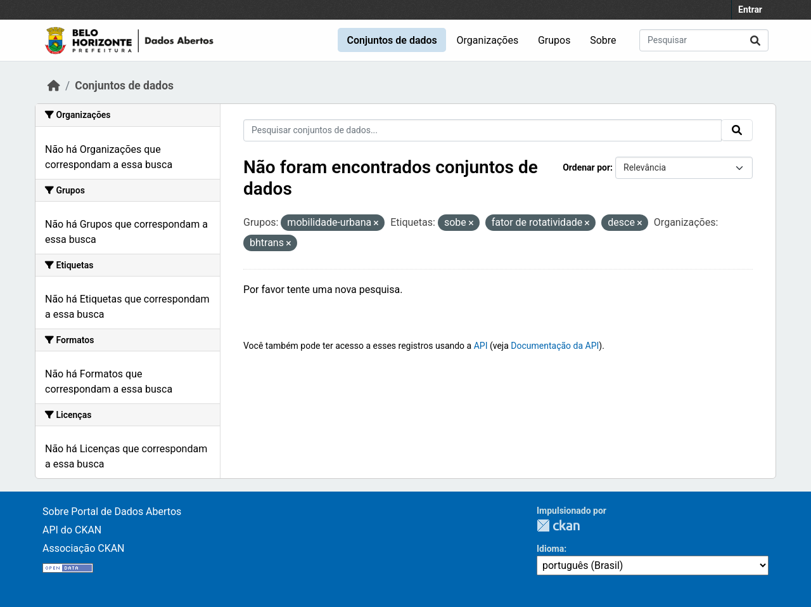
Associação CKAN (83, 548)
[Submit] (755, 40)
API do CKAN (71, 530)
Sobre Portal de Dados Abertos (111, 512)
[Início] (54, 85)
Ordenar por (586, 167)
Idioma (550, 549)
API (481, 346)
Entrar (750, 9)
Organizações (488, 40)
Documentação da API (555, 346)
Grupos (554, 40)
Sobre (603, 40)
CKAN (558, 525)
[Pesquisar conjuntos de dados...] (704, 40)
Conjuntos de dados (392, 40)
